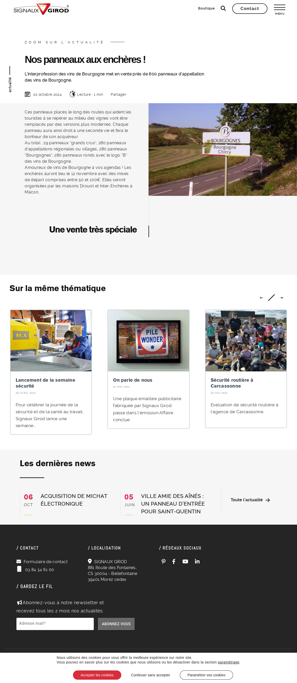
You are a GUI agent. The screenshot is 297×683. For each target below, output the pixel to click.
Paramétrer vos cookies (206, 675)
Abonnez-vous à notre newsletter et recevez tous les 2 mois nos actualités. (60, 606)
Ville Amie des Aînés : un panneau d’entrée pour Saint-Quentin (173, 504)
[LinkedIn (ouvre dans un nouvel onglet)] (197, 562)
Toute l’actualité (250, 500)
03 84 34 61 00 (39, 569)
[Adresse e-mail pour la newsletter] (55, 626)
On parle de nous (132, 380)
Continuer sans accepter (150, 675)
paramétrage (228, 662)
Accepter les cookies (97, 675)
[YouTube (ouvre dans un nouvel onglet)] (185, 562)
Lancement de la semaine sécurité (45, 383)
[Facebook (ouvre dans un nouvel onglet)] (174, 562)
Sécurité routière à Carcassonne (232, 383)
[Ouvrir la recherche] (223, 8)
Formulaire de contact (46, 561)
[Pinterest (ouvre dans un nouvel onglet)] (164, 562)
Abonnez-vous (116, 624)
